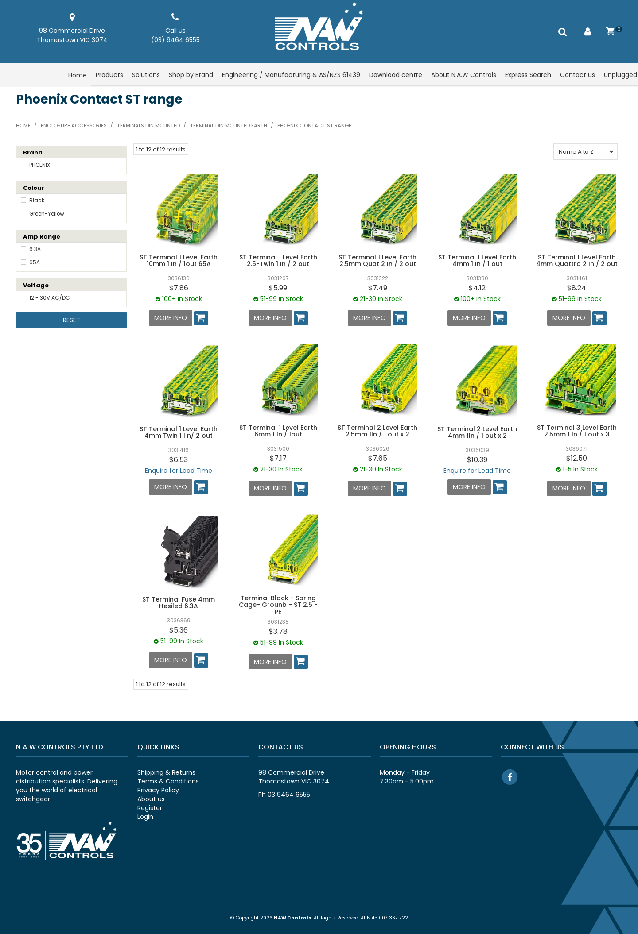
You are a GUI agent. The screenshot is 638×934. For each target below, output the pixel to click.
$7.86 (178, 288)
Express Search (528, 75)
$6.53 (178, 459)
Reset (71, 320)
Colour (33, 188)
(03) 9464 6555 (175, 39)
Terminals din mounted (148, 125)
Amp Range (41, 236)
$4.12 (477, 288)
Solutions (146, 75)
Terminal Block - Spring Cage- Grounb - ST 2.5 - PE (278, 603)
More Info (170, 317)
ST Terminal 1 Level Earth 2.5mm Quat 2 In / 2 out (377, 260)
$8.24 (576, 288)
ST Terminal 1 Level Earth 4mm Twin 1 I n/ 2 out (179, 432)
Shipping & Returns (166, 770)
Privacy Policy (158, 788)
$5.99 (278, 288)
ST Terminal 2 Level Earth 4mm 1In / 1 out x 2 (477, 432)
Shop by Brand (191, 75)
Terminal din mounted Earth (228, 125)
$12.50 (576, 458)
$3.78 (278, 630)
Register (149, 806)
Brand (33, 152)
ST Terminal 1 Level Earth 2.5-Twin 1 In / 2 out (278, 260)
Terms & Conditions (168, 779)
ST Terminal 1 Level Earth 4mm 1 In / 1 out (477, 260)
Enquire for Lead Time (178, 469)
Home (77, 75)
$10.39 (477, 459)
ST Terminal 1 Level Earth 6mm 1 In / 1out (278, 430)
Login (145, 814)
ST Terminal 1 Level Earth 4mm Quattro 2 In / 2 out (577, 260)
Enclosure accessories (74, 125)
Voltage (36, 285)
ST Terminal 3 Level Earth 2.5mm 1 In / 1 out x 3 (577, 430)
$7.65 (377, 458)
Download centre (395, 75)
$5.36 (178, 629)
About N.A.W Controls (463, 75)
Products (109, 75)
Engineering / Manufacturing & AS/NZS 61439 (291, 75)
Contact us (577, 75)
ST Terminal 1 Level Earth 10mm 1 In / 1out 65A (179, 260)
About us (151, 797)
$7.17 (278, 457)
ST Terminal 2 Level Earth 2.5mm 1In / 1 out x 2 (377, 430)
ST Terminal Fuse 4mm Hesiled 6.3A (178, 601)
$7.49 (377, 288)
